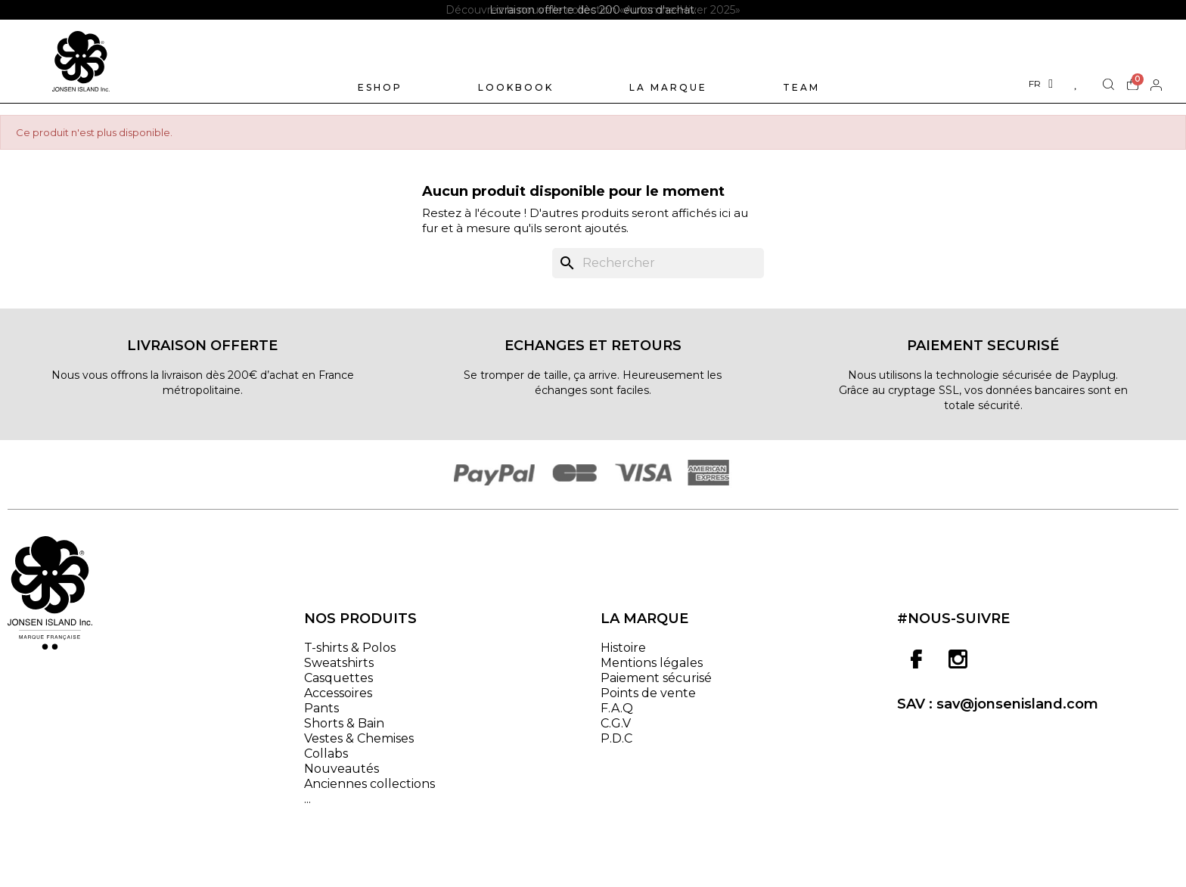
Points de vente (648, 693)
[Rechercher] (658, 263)
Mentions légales (652, 663)
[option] (593, 9)
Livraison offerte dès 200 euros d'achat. (593, 10)
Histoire (623, 647)
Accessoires (338, 693)
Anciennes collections (369, 784)
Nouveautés (341, 768)
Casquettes (338, 678)
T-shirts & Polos (350, 647)
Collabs (326, 753)
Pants (321, 708)
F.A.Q (617, 708)
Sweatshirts (339, 663)
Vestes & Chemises (359, 738)
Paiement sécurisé (656, 678)
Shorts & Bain (344, 723)
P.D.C (616, 738)
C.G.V (616, 723)
